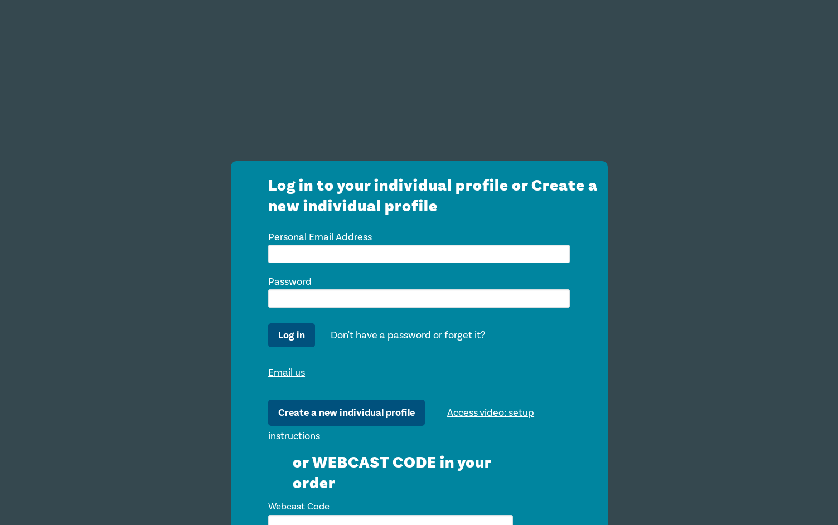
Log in (291, 335)
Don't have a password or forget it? (408, 335)
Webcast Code (299, 506)
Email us (286, 372)
